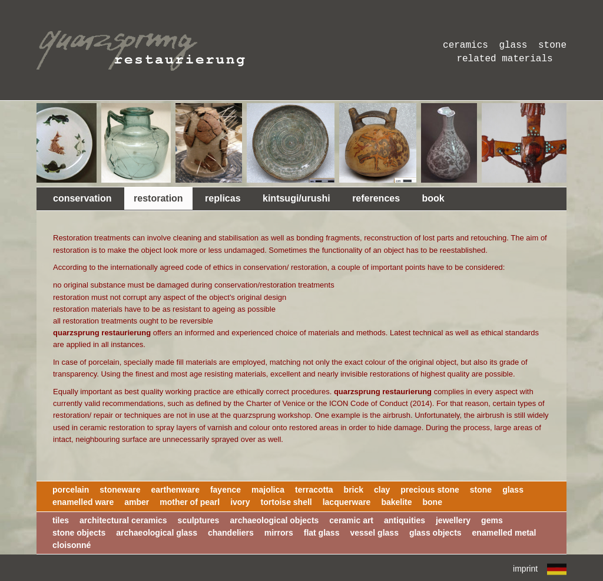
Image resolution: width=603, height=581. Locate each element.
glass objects (435, 532)
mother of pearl (190, 502)
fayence (225, 489)
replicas (222, 198)
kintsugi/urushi (296, 198)
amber (136, 502)
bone (432, 502)
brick (353, 489)
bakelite (396, 502)
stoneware (120, 489)
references (376, 198)
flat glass (322, 532)
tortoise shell (286, 502)
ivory (240, 502)
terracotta (314, 489)
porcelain (70, 489)
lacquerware (347, 502)
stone (481, 489)
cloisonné (71, 545)
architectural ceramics (123, 520)
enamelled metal (504, 532)
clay (382, 489)
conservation (82, 198)
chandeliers (231, 532)
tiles (60, 520)
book (433, 198)
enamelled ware (83, 502)
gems (492, 520)
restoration (158, 198)
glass (513, 489)
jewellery (453, 520)
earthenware (175, 489)
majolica (267, 489)
